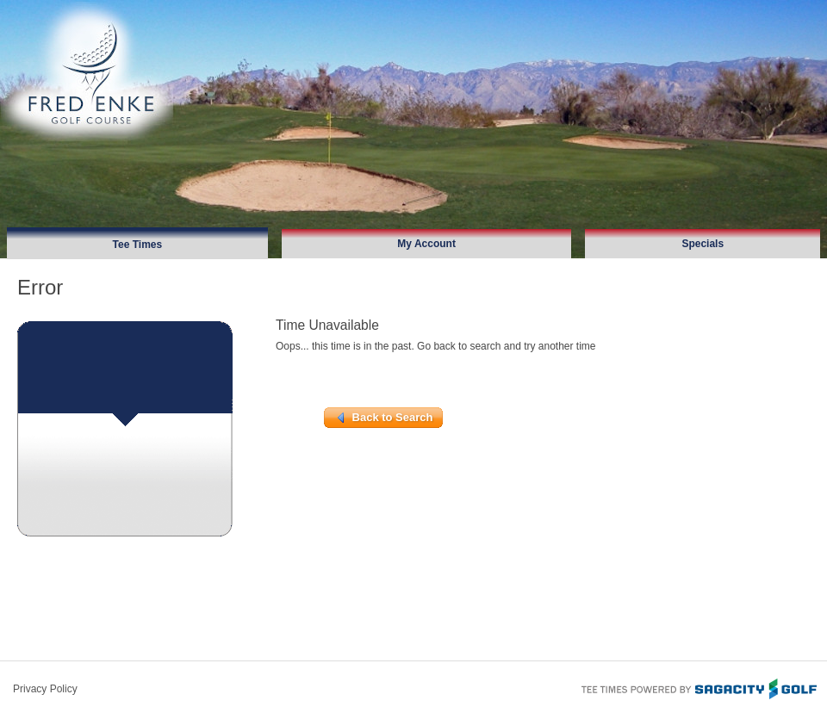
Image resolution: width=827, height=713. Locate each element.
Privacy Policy (45, 689)
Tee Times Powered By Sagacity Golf (698, 687)
